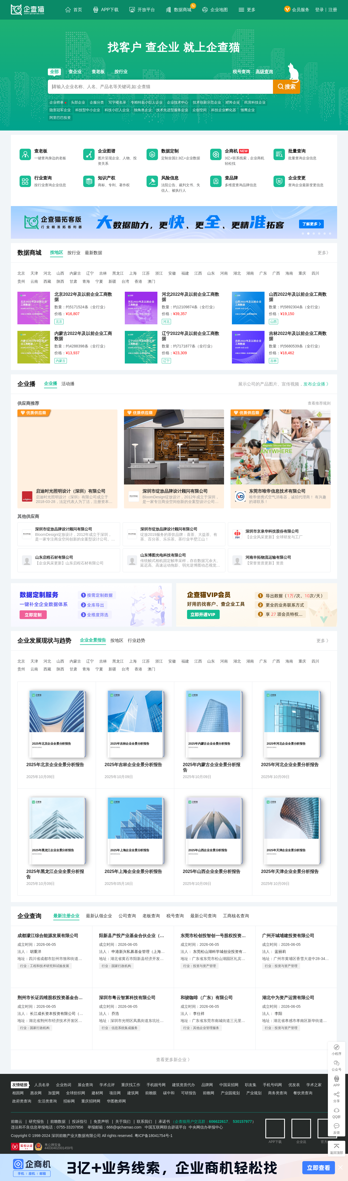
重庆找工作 (130, 1085)
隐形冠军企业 (60, 110)
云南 (34, 281)
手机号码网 (272, 1085)
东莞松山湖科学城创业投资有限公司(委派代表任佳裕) (238, 951)
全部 (54, 71)
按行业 (121, 71)
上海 (133, 273)
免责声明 (101, 1121)
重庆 (302, 273)
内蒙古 (75, 273)
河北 (47, 273)
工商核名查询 (236, 915)
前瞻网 (208, 1093)
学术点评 (107, 1085)
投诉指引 (79, 1121)
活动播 (67, 383)
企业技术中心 (177, 102)
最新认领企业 (99, 915)
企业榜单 (56, 102)
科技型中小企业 (87, 110)
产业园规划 (230, 1093)
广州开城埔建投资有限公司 (288, 935)
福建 (185, 273)
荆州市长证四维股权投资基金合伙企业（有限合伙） (51, 997)
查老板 (98, 71)
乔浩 (115, 1013)
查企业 (75, 71)
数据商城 (181, 8)
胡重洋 (35, 951)
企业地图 (215, 10)
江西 (198, 273)
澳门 (151, 281)
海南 (289, 273)
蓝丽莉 (280, 951)
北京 (21, 273)
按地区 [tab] (56, 252)
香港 (138, 281)
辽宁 (90, 273)
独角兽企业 (143, 110)
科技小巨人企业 (117, 110)
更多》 (324, 252)
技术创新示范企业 (207, 102)
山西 (60, 273)
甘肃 (73, 281)
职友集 (250, 1085)
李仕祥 (198, 1013)
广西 (276, 273)
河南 (224, 273)
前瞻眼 (151, 1093)
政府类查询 (21, 1101)
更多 (247, 10)
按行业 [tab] (73, 252)
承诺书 (164, 1121)
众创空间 (199, 110)
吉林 (103, 273)
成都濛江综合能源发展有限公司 (47, 935)
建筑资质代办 (183, 1085)
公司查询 (127, 915)
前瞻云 (16, 1121)
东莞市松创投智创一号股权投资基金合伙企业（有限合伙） (215, 935)
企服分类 (97, 102)
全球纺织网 (75, 1093)
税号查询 (241, 71)
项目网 (115, 1093)
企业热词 (63, 1085)
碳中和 (169, 1093)
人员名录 (41, 1085)
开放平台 (142, 10)
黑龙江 (118, 273)
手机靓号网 (156, 1085)
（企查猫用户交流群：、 (201, 1121)
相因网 (18, 1093)
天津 (34, 273)
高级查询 (264, 71)
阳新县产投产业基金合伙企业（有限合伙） (133, 935)
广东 (263, 273)
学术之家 (314, 1085)
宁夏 (99, 281)
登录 (319, 9)
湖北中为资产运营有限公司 (288, 997)
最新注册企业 (66, 915)
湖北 (237, 273)
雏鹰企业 (248, 110)
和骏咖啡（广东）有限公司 (207, 997)
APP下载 (106, 10)
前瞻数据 (58, 1121)
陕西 (60, 281)
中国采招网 (228, 1085)
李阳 (278, 1013)
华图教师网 (116, 1101)
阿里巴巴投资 (60, 118)
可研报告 (188, 1093)
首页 (73, 10)
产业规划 (254, 1093)
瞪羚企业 (233, 102)
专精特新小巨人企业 (147, 102)
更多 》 (323, 640)
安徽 (172, 273)
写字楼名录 (117, 102)
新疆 (112, 281)
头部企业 (78, 102)
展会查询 (85, 1085)
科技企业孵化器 (223, 110)
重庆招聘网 (90, 1101)
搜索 (287, 87)
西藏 (47, 281)
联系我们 (144, 1121)
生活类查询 (47, 1101)
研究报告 (36, 1121)
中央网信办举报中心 (206, 1127)
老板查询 (151, 915)
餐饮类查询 (302, 1093)
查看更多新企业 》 (174, 1059)
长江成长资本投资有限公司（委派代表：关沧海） (72, 1013)
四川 (315, 273)
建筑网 (133, 1093)
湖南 (250, 273)
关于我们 (122, 1121)
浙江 (159, 273)
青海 (86, 281)
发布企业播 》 (317, 384)
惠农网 (36, 1093)
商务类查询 (277, 1093)
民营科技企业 (255, 102)
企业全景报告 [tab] (93, 640)
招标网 (69, 1101)
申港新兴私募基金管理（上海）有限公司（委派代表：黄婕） (162, 951)
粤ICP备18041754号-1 (154, 1135)
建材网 (97, 1093)
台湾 (125, 281)
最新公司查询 (203, 915)
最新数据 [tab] (93, 252)
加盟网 (54, 1093)
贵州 (21, 281)
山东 (211, 273)
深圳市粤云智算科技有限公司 (127, 997)
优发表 (294, 1085)
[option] (174, 222)
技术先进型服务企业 (172, 110)
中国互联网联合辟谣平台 (166, 1127)
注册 (332, 9)
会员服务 (296, 9)
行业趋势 (136, 640)
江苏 (146, 273)
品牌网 (207, 1085)
